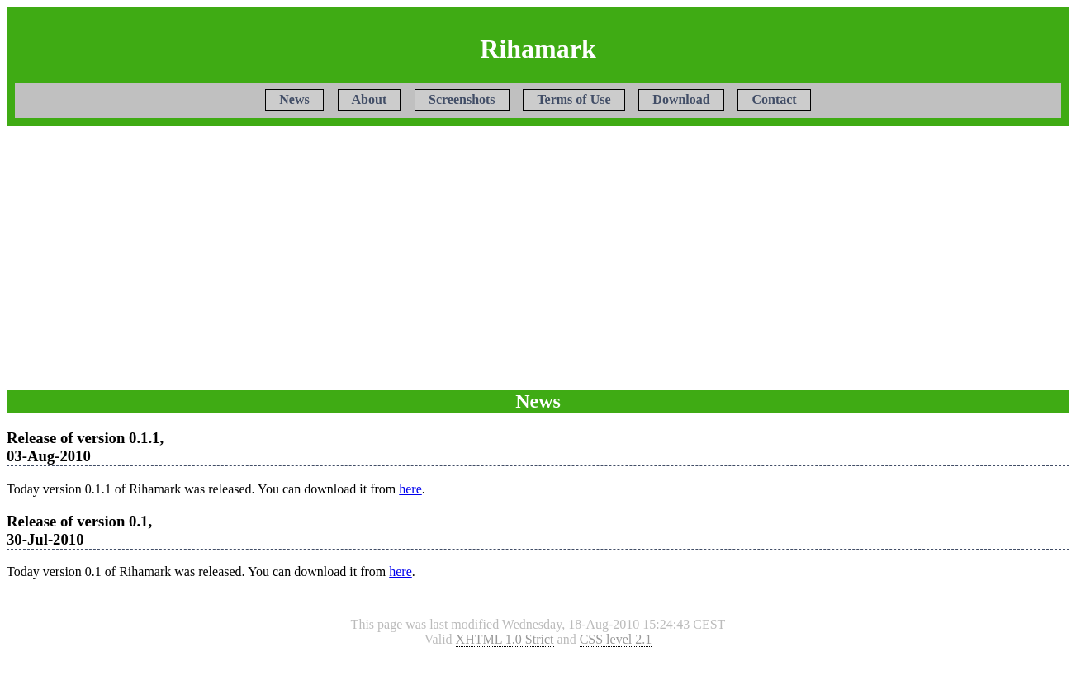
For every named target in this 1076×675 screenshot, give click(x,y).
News (294, 100)
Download (680, 100)
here (410, 489)
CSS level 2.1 (616, 639)
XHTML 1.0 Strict (505, 639)
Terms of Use (573, 100)
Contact (773, 100)
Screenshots (462, 100)
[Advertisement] (538, 258)
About (369, 100)
